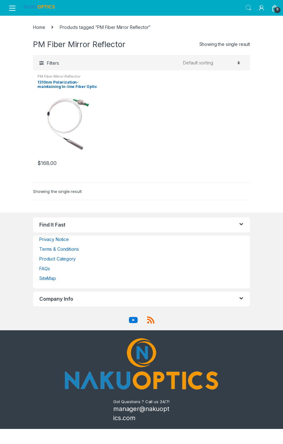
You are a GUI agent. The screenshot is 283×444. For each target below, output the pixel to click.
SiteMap (47, 278)
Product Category (57, 258)
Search (248, 7)
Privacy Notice (54, 239)
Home (39, 27)
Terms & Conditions (59, 249)
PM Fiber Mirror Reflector (58, 76)
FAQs (44, 268)
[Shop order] (210, 63)
